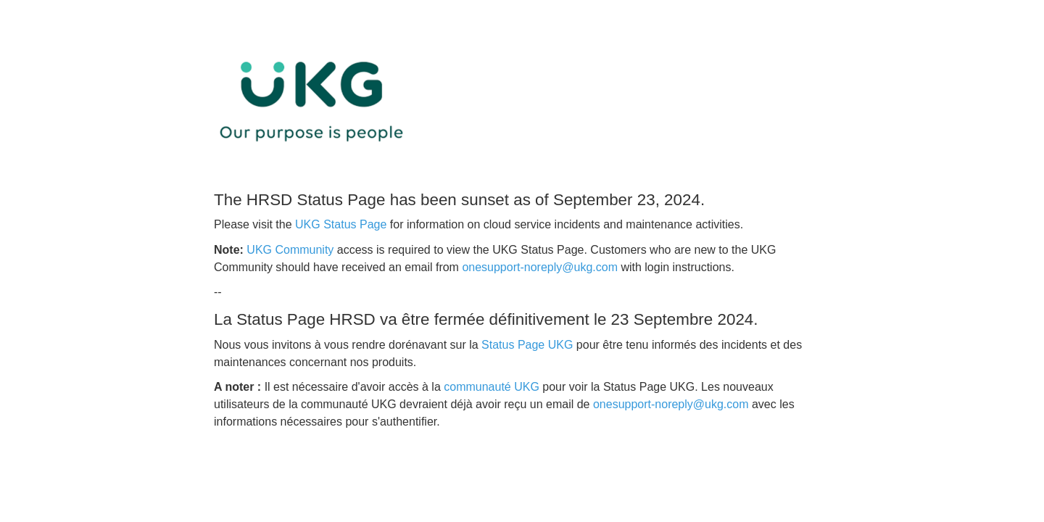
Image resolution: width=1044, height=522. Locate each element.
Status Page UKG (527, 345)
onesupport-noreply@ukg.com (540, 267)
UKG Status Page (340, 224)
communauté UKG (491, 387)
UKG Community (290, 250)
